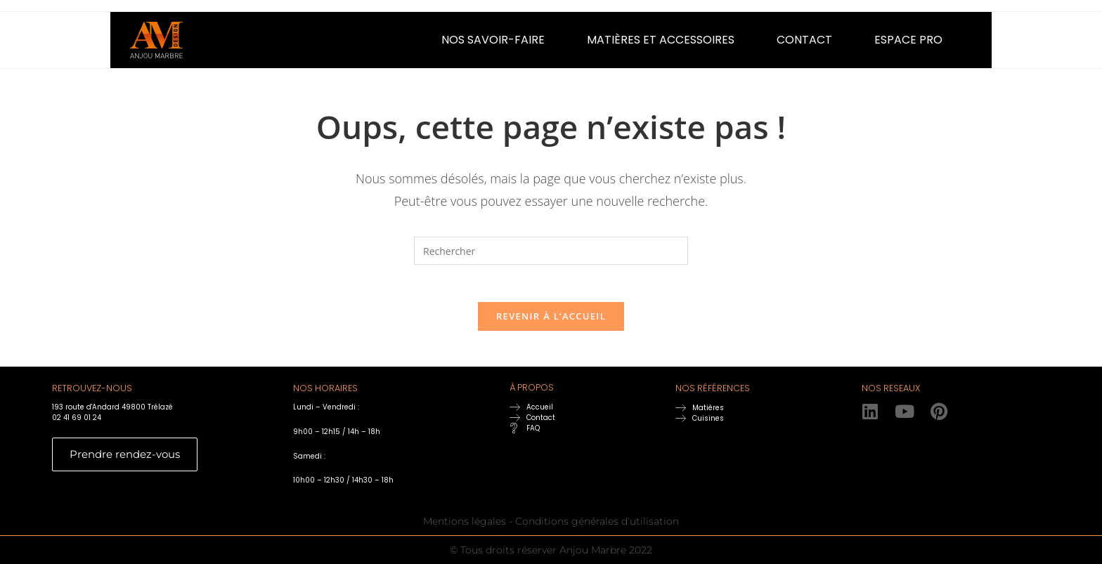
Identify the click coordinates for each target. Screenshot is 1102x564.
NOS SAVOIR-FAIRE (493, 40)
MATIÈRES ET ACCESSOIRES (660, 40)
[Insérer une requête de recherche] (551, 251)
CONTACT (804, 40)
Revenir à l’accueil (551, 321)
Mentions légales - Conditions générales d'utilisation (551, 526)
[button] (496, 40)
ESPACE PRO (908, 40)
